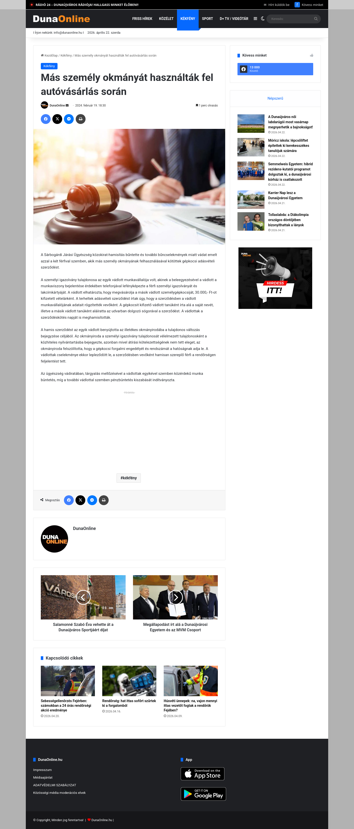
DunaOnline (57, 105)
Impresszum (42, 770)
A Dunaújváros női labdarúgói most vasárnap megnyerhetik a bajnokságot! (290, 122)
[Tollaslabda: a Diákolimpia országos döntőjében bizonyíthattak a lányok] (251, 221)
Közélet (166, 19)
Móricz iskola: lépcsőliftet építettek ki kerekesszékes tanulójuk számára (288, 145)
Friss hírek (142, 19)
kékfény (130, 478)
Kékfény (187, 19)
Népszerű (275, 98)
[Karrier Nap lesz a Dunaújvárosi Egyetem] (251, 199)
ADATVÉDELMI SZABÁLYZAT (54, 785)
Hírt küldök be (277, 4)
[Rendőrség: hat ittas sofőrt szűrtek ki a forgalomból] (129, 681)
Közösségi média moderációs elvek (59, 793)
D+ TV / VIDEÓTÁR (234, 19)
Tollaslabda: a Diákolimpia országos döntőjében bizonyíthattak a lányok (288, 220)
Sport (207, 19)
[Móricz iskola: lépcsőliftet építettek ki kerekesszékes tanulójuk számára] (251, 147)
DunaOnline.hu (101, 820)
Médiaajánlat (42, 777)
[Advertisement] (129, 430)
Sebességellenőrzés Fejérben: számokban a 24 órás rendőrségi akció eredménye (66, 705)
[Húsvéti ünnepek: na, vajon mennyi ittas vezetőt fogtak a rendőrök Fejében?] (191, 681)
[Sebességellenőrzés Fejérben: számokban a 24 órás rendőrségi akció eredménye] (68, 681)
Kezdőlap (49, 55)
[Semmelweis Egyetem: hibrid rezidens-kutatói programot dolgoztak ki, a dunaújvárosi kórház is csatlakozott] (251, 171)
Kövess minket (309, 4)
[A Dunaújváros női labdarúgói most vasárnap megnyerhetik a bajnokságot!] (251, 123)
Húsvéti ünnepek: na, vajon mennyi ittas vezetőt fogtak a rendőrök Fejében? (190, 705)
